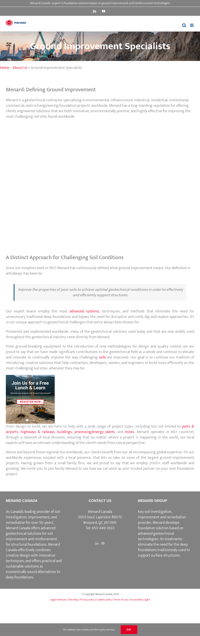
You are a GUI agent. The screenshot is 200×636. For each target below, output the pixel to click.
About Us (20, 67)
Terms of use (121, 599)
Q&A (147, 599)
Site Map (73, 599)
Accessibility (136, 599)
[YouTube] (102, 543)
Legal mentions (58, 599)
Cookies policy (104, 599)
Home (4, 67)
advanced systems (84, 311)
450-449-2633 (103, 528)
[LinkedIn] (96, 543)
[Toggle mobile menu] (192, 25)
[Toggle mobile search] (184, 25)
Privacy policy (87, 599)
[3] (30, 377)
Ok (129, 629)
